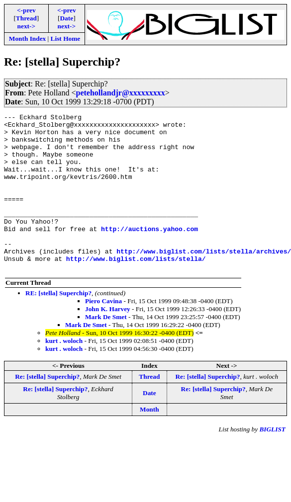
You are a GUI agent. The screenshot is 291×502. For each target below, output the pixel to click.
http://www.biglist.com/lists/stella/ (136, 288)
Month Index (27, 38)
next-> (26, 26)
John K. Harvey (107, 340)
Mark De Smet (106, 348)
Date (66, 18)
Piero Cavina (103, 332)
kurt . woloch (64, 372)
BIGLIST (272, 460)
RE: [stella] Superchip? (58, 324)
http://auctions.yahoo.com (149, 252)
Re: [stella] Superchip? (47, 408)
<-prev (26, 10)
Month (149, 440)
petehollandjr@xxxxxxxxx (120, 92)
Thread (26, 18)
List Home (66, 38)
